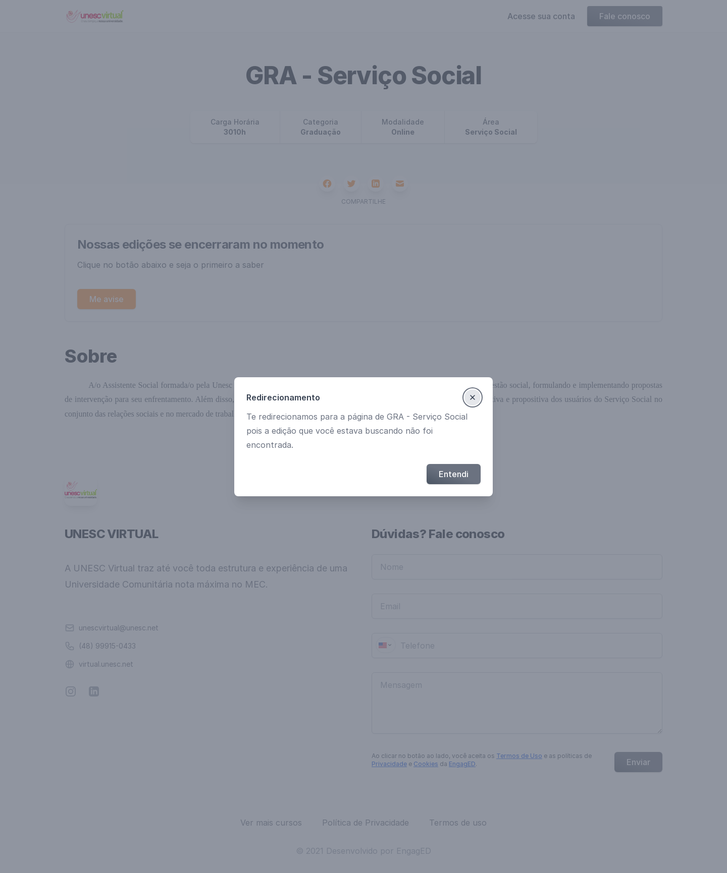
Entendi (454, 474)
